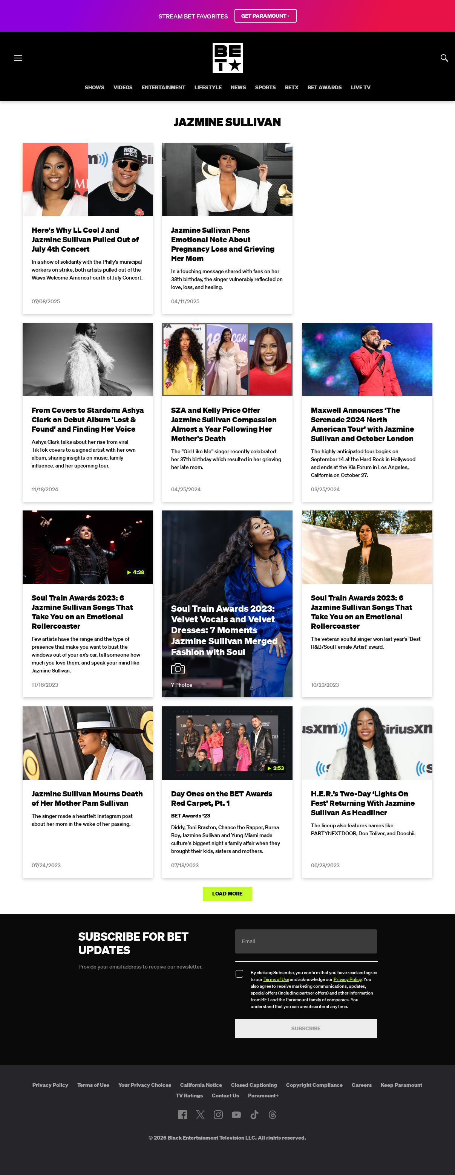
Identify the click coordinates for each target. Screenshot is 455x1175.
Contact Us (225, 1095)
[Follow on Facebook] (182, 1114)
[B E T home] (228, 71)
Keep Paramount (401, 1085)
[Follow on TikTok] (254, 1114)
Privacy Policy (348, 979)
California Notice (201, 1085)
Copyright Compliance (314, 1085)
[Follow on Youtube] (236, 1114)
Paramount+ (263, 1095)
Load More (227, 893)
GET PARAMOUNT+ (265, 15)
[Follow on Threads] (272, 1114)
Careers (362, 1085)
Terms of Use (276, 979)
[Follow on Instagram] (218, 1114)
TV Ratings (189, 1095)
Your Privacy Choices (144, 1085)
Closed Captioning (254, 1085)
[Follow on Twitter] (200, 1114)
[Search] (444, 58)
